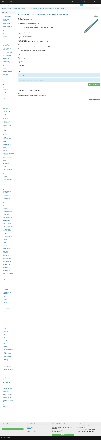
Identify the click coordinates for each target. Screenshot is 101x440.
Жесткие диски (6, 385)
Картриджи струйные (8, 111)
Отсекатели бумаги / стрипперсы (7, 170)
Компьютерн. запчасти (8, 394)
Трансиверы (6, 276)
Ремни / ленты (6, 220)
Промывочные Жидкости (6, 199)
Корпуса (5, 130)
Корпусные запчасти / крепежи (8, 133)
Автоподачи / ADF (7, 16)
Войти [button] (12, 429)
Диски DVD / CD (7, 382)
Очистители (6, 173)
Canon (5, 299)
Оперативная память (8, 415)
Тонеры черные (6, 270)
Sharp (4, 334)
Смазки (5, 239)
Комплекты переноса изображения (8, 122)
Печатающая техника (8, 186)
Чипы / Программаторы (7, 353)
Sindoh (5, 337)
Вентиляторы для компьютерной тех (7, 62)
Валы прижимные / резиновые (7, 49)
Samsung (5, 331)
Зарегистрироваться (6, 425)
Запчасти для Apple (7, 388)
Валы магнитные (7, 41)
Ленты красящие (7, 144)
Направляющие (6, 163)
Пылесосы (5, 208)
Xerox (4, 343)
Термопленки (6, 255)
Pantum (5, 322)
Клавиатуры (6, 391)
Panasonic (5, 319)
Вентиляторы (6, 58)
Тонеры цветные (7, 267)
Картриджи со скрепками (6, 107)
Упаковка (5, 282)
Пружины (5, 205)
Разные (5, 346)
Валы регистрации (7, 52)
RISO (4, 328)
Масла (4, 147)
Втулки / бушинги (7, 65)
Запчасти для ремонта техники (8, 370)
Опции (4, 166)
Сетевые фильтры (7, 236)
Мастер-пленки (6, 150)
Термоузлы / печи (7, 258)
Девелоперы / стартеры (6, 75)
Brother (5, 296)
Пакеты (5, 176)
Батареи (5, 376)
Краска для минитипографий (7, 138)
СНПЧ (4, 242)
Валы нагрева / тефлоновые (6, 44)
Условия (29, 428)
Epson (5, 302)
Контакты (29, 430)
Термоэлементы (7, 261)
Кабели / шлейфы (7, 95)
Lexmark (5, 314)
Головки (5, 68)
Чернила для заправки (8, 349)
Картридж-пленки (7, 100)
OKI (4, 317)
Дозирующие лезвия (8, 81)
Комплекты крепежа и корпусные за (8, 117)
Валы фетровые (7, 55)
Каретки (5, 98)
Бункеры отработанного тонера (8, 37)
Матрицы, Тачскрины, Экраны (8, 401)
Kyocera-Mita (6, 311)
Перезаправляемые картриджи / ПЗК (7, 180)
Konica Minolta (6, 308)
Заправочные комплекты (6, 88)
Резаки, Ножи (6, 214)
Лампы (4, 141)
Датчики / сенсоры (7, 71)
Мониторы (5, 409)
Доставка (29, 425)
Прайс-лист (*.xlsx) (31, 431)
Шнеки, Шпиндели (7, 366)
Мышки (5, 412)
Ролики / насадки (7, 223)
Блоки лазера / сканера (6, 20)
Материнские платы (7, 397)
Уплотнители (6, 284)
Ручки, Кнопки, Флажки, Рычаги (7, 230)
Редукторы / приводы (8, 211)
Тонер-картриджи (7, 264)
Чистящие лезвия (7, 356)
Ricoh (4, 325)
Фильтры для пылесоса (6, 288)
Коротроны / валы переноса (7, 126)
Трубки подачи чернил (8, 279)
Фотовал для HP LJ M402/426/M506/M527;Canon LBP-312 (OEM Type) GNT (63, 96)
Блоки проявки (6, 30)
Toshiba (5, 340)
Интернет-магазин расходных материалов (18, 437)
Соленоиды (5, 245)
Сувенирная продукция (6, 252)
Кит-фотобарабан (7, 114)
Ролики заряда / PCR (8, 226)
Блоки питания (6, 23)
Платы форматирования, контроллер (7, 191)
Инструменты (6, 92)
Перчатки (5, 184)
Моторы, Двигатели (7, 157)
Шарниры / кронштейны (6, 360)
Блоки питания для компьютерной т (7, 27)
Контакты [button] (63, 434)
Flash (4, 374)
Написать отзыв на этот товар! (26, 93)
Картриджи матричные (8, 103)
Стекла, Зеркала (7, 248)
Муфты (4, 160)
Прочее (5, 202)
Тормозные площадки (8, 273)
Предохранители (7, 195)
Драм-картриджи (7, 84)
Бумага (4, 33)
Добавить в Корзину (94, 84)
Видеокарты (6, 379)
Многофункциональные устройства (8, 154)
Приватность (30, 427)
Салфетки (5, 233)
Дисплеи (5, 78)
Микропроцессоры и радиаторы (7, 405)
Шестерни (5, 363)
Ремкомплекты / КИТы (8, 217)
